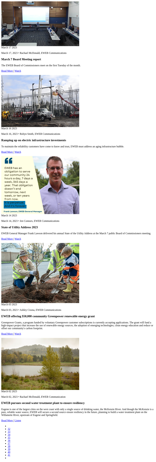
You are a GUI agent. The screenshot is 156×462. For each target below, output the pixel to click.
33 (9, 431)
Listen (18, 420)
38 (9, 446)
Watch (17, 70)
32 (9, 429)
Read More (7, 70)
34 (9, 434)
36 (9, 440)
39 (9, 449)
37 (9, 443)
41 (9, 455)
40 (9, 452)
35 (9, 437)
